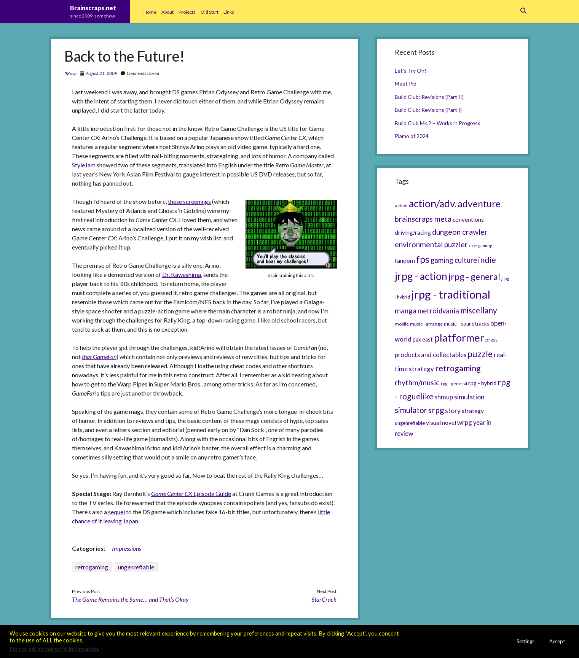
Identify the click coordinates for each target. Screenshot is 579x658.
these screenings (189, 201)
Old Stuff (210, 12)
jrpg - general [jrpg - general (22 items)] (474, 276)
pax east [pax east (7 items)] (423, 339)
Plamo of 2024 (412, 136)
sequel (116, 511)
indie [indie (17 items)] (487, 260)
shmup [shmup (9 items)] (444, 397)
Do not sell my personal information (54, 649)
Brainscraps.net (93, 7)
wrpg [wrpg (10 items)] (464, 422)
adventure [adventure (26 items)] (479, 203)
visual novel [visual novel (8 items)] (441, 422)
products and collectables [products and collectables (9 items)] (430, 354)
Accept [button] (557, 641)
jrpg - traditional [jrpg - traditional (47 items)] (450, 294)
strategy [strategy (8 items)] (473, 410)
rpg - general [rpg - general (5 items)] (454, 383)
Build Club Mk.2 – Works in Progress (437, 123)
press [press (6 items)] (491, 340)
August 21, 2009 (101, 73)
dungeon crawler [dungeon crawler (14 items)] (460, 231)
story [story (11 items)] (453, 410)
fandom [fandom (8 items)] (405, 260)
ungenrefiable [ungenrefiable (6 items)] (410, 423)
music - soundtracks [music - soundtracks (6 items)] (466, 324)
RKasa (70, 73)
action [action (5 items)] (401, 205)
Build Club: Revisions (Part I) (428, 109)
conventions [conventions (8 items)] (468, 219)
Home (150, 12)
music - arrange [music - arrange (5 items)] (426, 324)
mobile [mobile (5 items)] (402, 324)
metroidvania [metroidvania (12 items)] (438, 311)
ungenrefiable (136, 567)
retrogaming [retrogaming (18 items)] (458, 368)
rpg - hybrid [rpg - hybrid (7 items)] (482, 383)
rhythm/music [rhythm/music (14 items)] (417, 382)
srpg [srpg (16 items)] (436, 410)
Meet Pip (405, 83)
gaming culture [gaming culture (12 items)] (454, 260)
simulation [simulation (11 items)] (469, 397)
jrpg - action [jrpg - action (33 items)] (421, 276)
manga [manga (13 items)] (405, 310)
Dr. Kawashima (181, 274)
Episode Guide (191, 493)
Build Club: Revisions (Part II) (429, 97)
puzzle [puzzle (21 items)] (480, 353)
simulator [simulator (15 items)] (411, 410)
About (167, 12)
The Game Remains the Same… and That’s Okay (130, 599)
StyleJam (84, 164)
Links (228, 12)
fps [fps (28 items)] (422, 259)
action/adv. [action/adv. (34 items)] (432, 203)
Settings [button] (525, 641)
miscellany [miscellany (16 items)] (478, 310)
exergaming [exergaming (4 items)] (480, 245)
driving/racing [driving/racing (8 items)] (413, 232)
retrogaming (91, 567)
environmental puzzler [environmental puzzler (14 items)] (431, 244)
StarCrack (324, 599)
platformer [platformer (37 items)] (459, 337)
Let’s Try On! (410, 70)
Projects (187, 12)
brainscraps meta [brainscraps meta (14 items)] (423, 218)
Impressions (126, 548)
